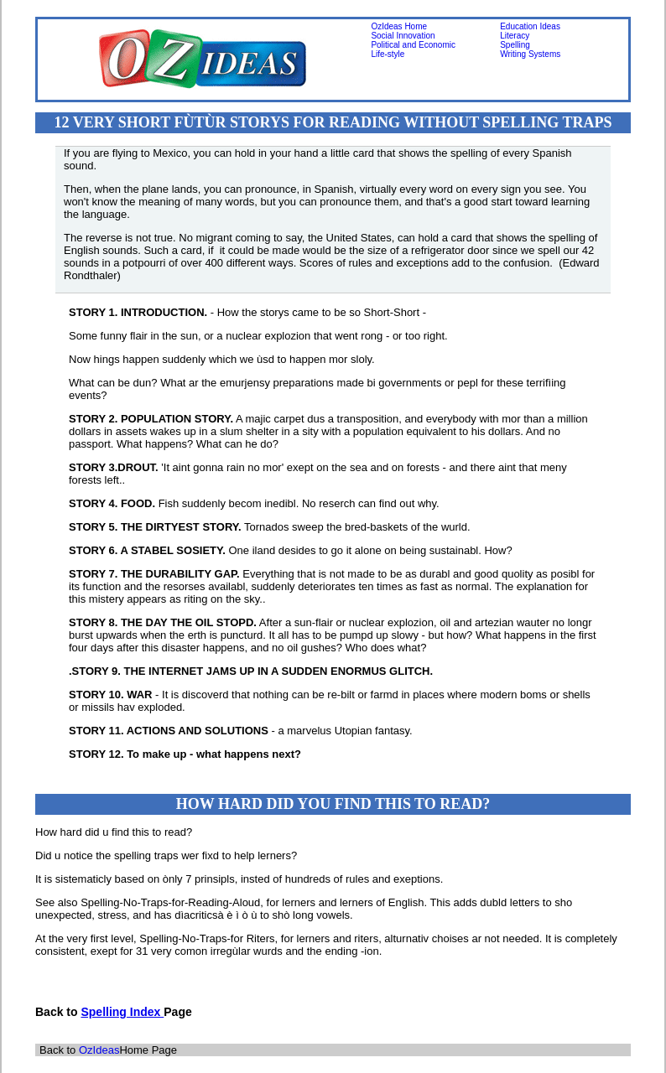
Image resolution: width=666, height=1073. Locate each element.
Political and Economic (413, 44)
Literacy (514, 35)
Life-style (387, 54)
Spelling (515, 44)
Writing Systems (530, 54)
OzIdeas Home (399, 26)
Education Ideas (530, 26)
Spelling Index (122, 1012)
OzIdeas (99, 1050)
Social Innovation (402, 35)
